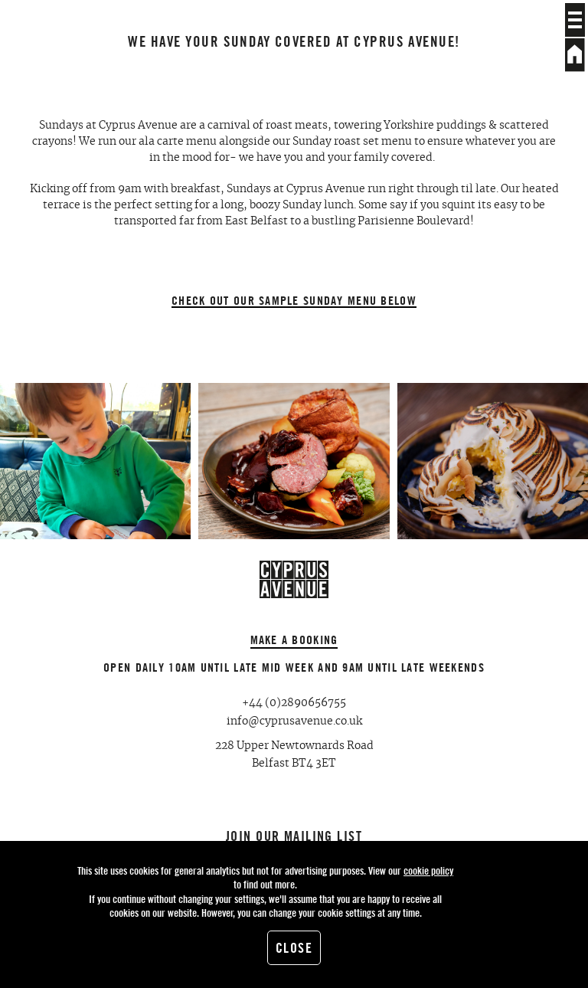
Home (575, 55)
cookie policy (428, 870)
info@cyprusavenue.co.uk (294, 721)
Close (294, 948)
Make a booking (294, 639)
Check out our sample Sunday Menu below (294, 301)
